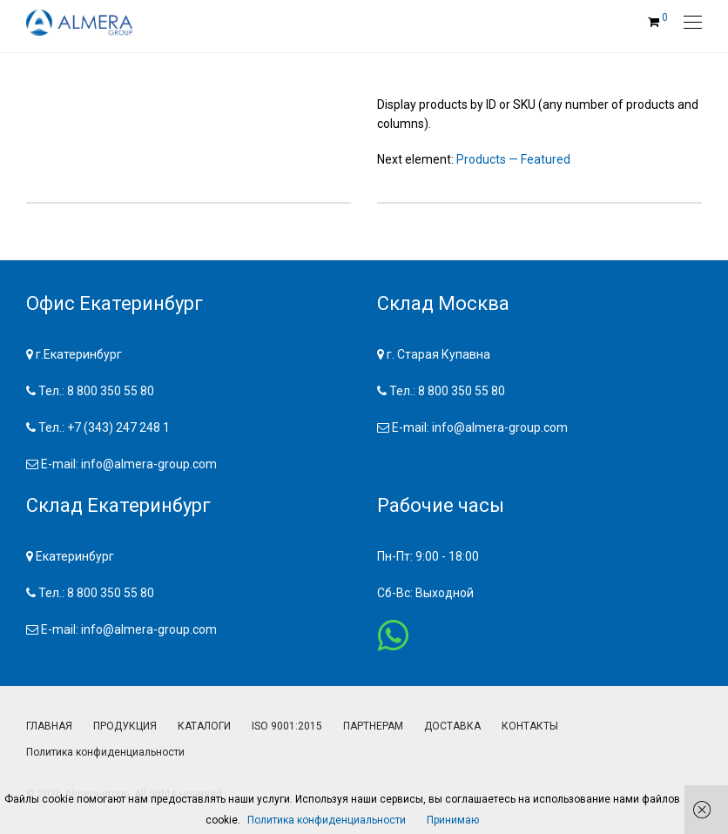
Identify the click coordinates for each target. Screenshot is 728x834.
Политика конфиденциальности (105, 752)
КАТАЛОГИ (204, 726)
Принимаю (453, 820)
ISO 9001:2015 (287, 726)
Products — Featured (513, 159)
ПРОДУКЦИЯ (125, 726)
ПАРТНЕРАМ (373, 726)
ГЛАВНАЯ (49, 726)
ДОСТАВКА (452, 726)
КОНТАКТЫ (530, 726)
